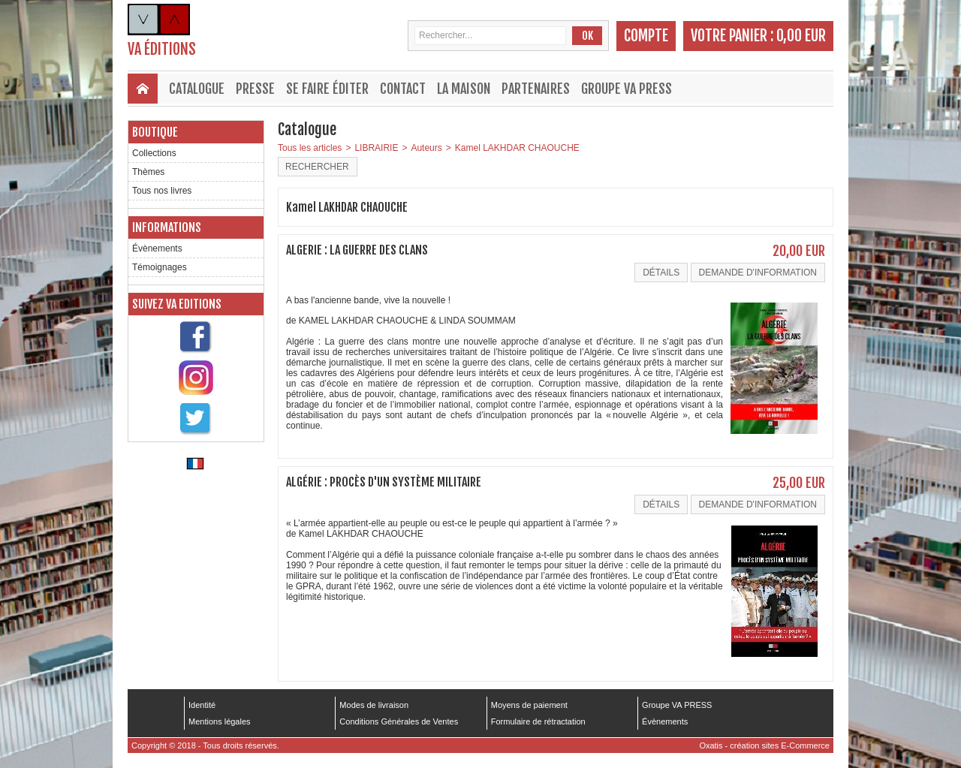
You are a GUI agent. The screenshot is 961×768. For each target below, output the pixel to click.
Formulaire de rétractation (538, 721)
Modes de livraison (373, 704)
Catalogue (196, 88)
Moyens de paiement (529, 704)
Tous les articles (310, 148)
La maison (463, 88)
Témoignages (159, 267)
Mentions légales (219, 721)
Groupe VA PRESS (626, 88)
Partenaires (536, 88)
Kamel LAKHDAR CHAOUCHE (517, 148)
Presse (255, 88)
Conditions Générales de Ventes (398, 721)
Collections (154, 153)
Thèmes (148, 172)
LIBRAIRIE (376, 148)
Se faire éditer (327, 88)
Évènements (157, 248)
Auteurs (426, 148)
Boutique (155, 132)
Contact (403, 88)
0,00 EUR (801, 35)
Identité (201, 704)
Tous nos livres (161, 190)
